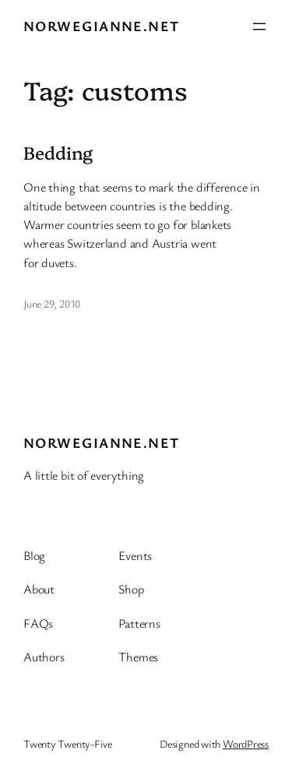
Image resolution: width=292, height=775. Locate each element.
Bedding (58, 153)
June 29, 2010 (51, 303)
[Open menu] (259, 26)
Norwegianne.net (101, 25)
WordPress (246, 743)
